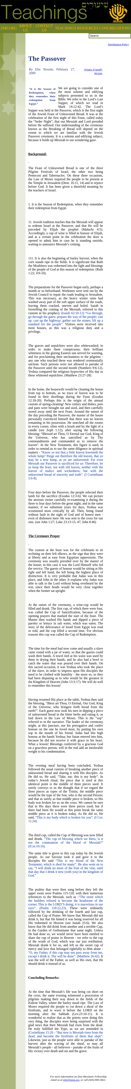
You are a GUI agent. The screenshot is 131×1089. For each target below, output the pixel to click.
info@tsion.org (71, 1079)
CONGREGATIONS (114, 28)
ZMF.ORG (9, 28)
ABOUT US (25, 28)
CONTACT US (44, 28)
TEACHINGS (65, 28)
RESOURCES (87, 28)
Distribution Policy (118, 44)
